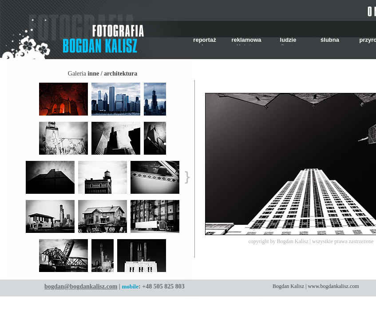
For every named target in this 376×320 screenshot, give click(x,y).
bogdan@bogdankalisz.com (80, 286)
